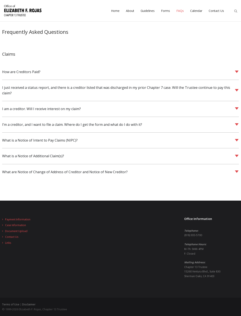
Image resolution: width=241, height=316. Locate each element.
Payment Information (17, 219)
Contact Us (11, 237)
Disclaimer (29, 304)
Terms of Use (10, 304)
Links (8, 243)
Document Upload (16, 231)
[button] (120, 72)
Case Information (15, 225)
